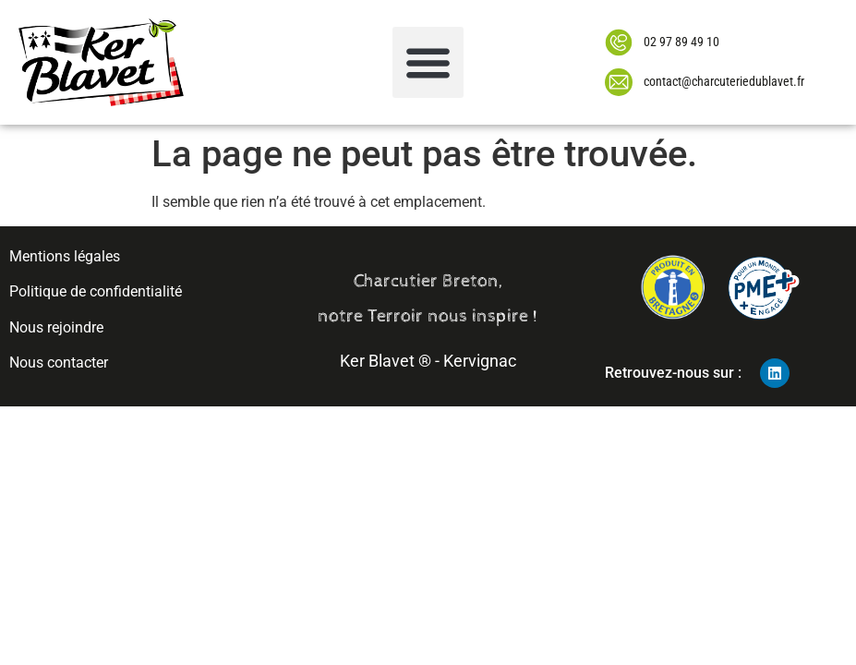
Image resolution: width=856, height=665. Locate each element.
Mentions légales (64, 256)
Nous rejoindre (56, 327)
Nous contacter (58, 362)
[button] (428, 62)
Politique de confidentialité (95, 291)
